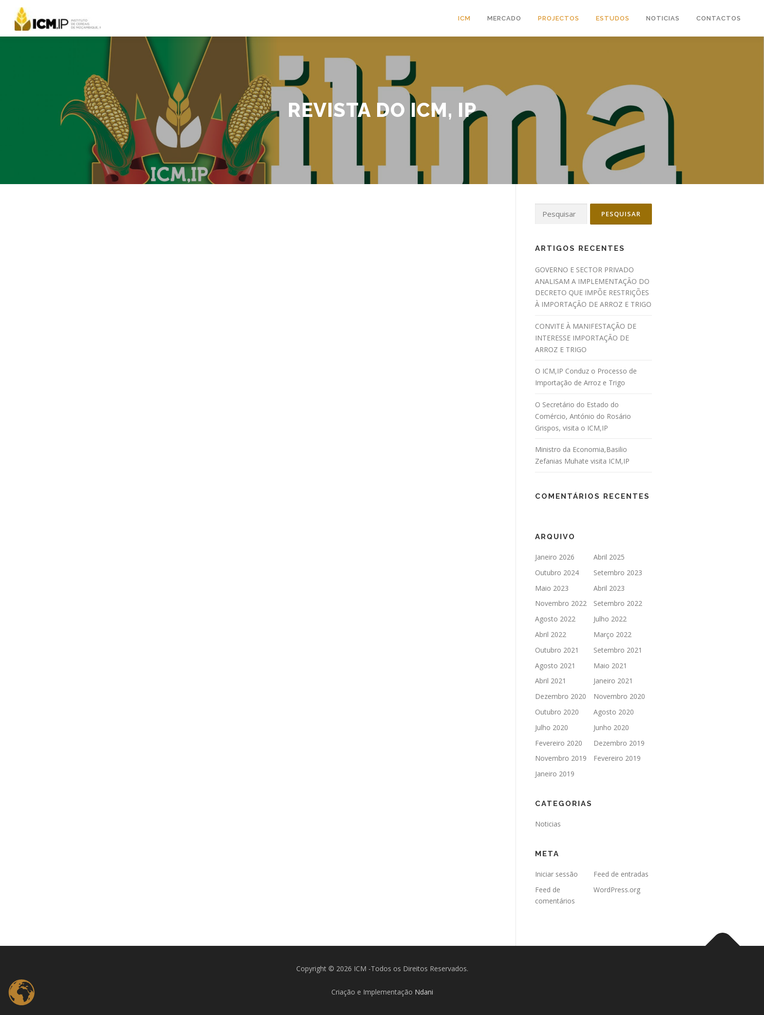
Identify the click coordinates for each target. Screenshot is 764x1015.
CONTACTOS (718, 18)
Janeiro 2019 (554, 773)
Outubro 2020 (557, 711)
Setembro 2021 (617, 650)
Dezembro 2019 (619, 743)
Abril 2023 (609, 588)
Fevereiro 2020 (558, 743)
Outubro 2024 (557, 572)
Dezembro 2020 (560, 696)
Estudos (613, 18)
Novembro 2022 (561, 603)
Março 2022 (612, 634)
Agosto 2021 (555, 665)
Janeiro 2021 (613, 680)
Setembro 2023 (617, 572)
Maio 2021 (610, 665)
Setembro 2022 (617, 603)
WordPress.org (616, 889)
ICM (464, 18)
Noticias (548, 823)
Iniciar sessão (556, 874)
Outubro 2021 (557, 650)
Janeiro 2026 (554, 557)
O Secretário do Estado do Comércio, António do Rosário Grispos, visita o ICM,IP (583, 416)
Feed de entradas (621, 874)
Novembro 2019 (561, 758)
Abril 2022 (550, 634)
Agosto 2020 (613, 711)
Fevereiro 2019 (617, 758)
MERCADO (504, 18)
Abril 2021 (550, 680)
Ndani (424, 991)
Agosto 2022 (555, 618)
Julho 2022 (610, 618)
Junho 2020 (611, 727)
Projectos (558, 18)
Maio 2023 (552, 588)
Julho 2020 (551, 727)
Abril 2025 (609, 557)
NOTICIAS (663, 18)
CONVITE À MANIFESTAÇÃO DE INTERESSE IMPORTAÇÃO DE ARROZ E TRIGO (585, 337)
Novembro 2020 (619, 696)
